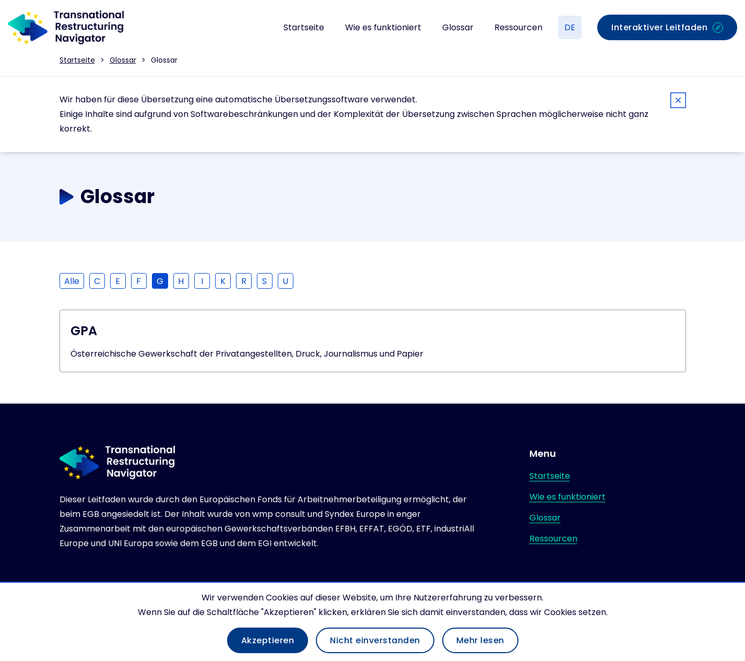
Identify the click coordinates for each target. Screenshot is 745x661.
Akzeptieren (267, 640)
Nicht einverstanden (375, 640)
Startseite (303, 27)
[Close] (678, 102)
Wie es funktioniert (383, 27)
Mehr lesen (480, 640)
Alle (71, 281)
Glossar (458, 27)
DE (569, 27)
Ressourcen (518, 27)
